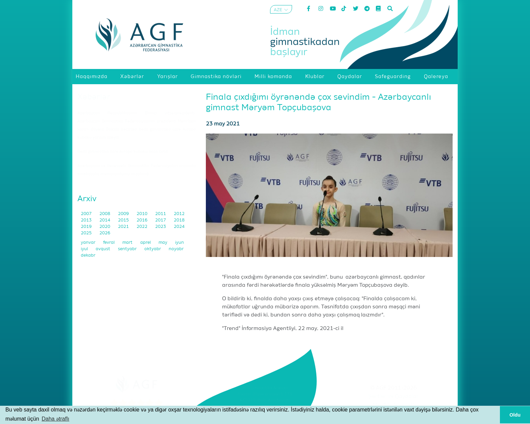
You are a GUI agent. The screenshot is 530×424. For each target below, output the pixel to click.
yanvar (88, 242)
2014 (105, 220)
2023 (161, 227)
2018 (179, 220)
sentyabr (128, 249)
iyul (85, 249)
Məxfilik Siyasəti (393, 405)
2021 (124, 227)
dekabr (88, 255)
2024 (179, 227)
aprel (146, 242)
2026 (104, 233)
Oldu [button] (515, 415)
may (163, 242)
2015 (124, 220)
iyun (179, 242)
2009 (124, 214)
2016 (142, 220)
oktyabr (153, 249)
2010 (142, 214)
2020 (105, 227)
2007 (87, 214)
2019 (87, 227)
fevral (109, 242)
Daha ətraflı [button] (55, 419)
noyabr (176, 249)
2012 (179, 214)
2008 (105, 214)
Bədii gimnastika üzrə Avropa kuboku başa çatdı (122, 152)
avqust (103, 249)
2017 (161, 220)
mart (128, 242)
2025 (87, 233)
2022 (142, 227)
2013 (87, 220)
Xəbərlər (93, 97)
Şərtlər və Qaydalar (393, 396)
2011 (161, 214)
